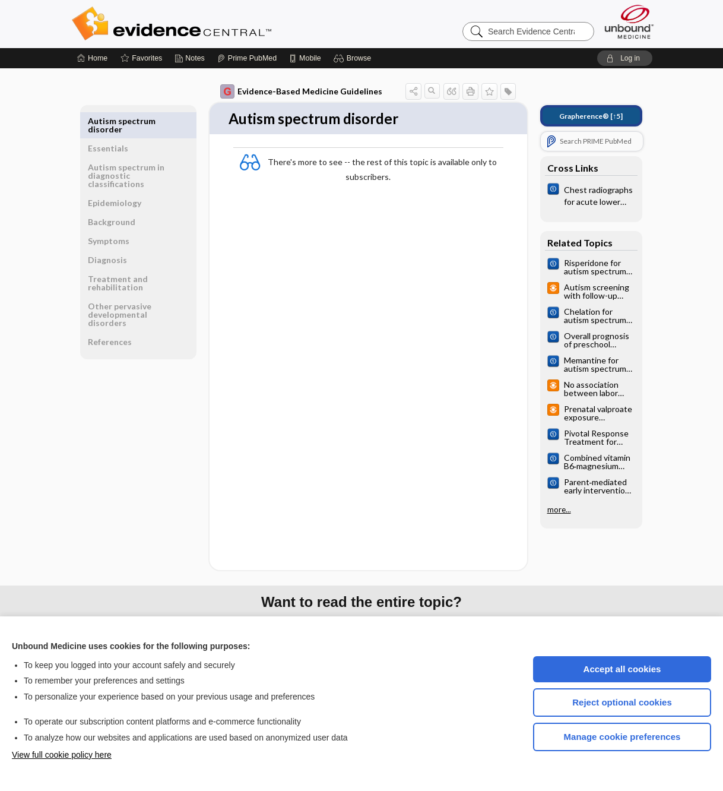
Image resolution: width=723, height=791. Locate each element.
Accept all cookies (622, 669)
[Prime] (247, 58)
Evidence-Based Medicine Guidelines (301, 91)
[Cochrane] (591, 194)
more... (559, 509)
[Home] (92, 58)
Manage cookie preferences (622, 737)
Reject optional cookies (622, 702)
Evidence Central (219, 24)
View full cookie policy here (62, 755)
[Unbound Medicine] (629, 21)
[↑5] (591, 116)
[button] (354, 58)
